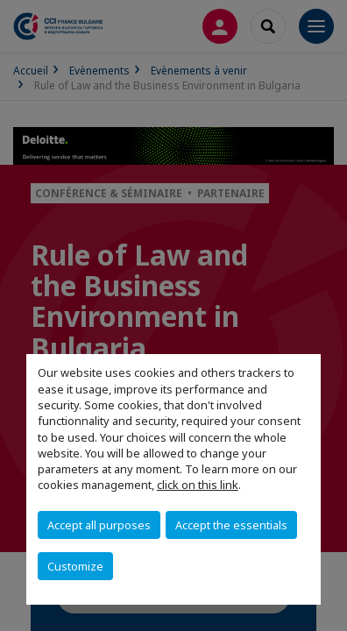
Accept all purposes (99, 525)
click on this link (197, 485)
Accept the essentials (231, 525)
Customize (75, 566)
